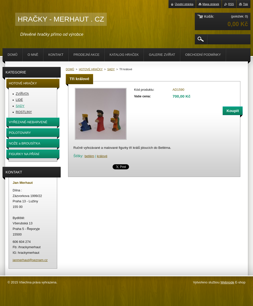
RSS (231, 4)
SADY (111, 69)
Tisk (245, 4)
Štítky (77, 156)
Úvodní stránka (184, 4)
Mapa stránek (210, 4)
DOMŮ (70, 69)
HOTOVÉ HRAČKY (91, 69)
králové (102, 156)
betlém (89, 156)
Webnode (227, 282)
